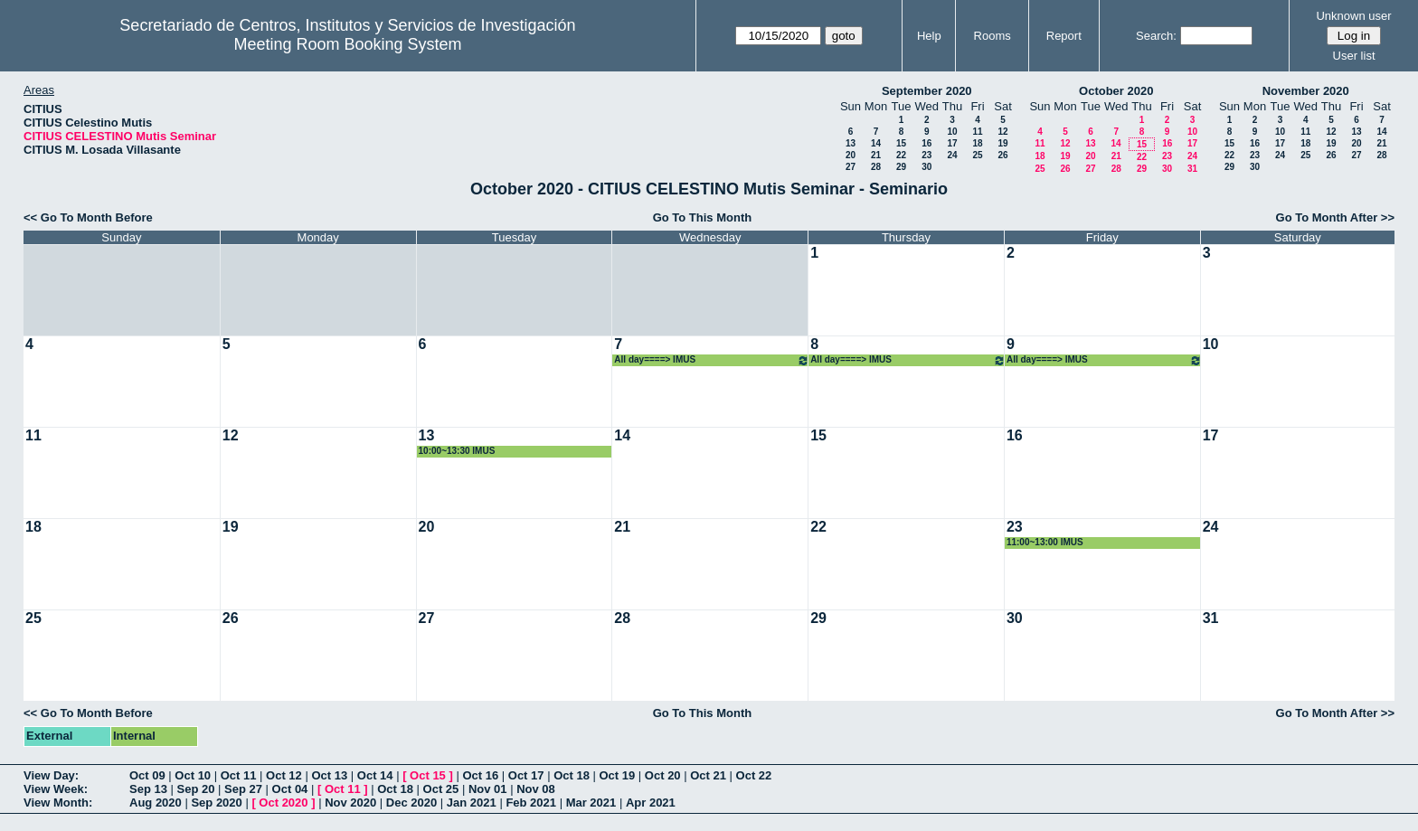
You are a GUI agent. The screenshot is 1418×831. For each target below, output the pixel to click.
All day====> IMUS (711, 360)
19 (1002, 143)
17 (952, 143)
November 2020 (1305, 91)
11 (977, 132)
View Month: (58, 802)
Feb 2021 (531, 802)
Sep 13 (148, 789)
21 (876, 155)
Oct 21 (708, 775)
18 (977, 143)
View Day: (51, 775)
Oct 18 (571, 775)
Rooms (992, 35)
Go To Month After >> (1335, 217)
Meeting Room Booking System (347, 44)
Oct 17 (526, 775)
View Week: (56, 789)
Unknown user (1353, 16)
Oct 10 (193, 775)
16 (926, 143)
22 (901, 155)
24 (952, 155)
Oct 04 (290, 789)
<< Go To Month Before (88, 217)
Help (929, 35)
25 (977, 155)
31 (1192, 169)
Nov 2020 (350, 802)
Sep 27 (243, 789)
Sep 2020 (216, 802)
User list (1354, 55)
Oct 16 (480, 775)
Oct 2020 (283, 802)
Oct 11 (239, 775)
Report (1064, 35)
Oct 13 (329, 775)
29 (901, 167)
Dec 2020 (411, 802)
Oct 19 (618, 775)
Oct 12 (284, 775)
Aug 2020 (155, 802)
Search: (1156, 35)
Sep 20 (196, 789)
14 (876, 143)
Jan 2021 (471, 802)
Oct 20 (663, 775)
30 (926, 167)
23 (926, 155)
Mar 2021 (591, 802)
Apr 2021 (651, 802)
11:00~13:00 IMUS (1045, 542)
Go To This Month (702, 217)
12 (1002, 132)
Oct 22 (754, 775)
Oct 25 (441, 789)
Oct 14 (375, 775)
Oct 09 (147, 775)
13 (851, 143)
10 (952, 132)
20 (851, 155)
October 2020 (1116, 91)
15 (901, 143)
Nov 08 (535, 789)
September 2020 (927, 91)
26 (1002, 155)
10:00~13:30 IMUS (457, 451)
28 (876, 167)
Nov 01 (487, 789)
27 (851, 167)
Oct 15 (428, 775)
